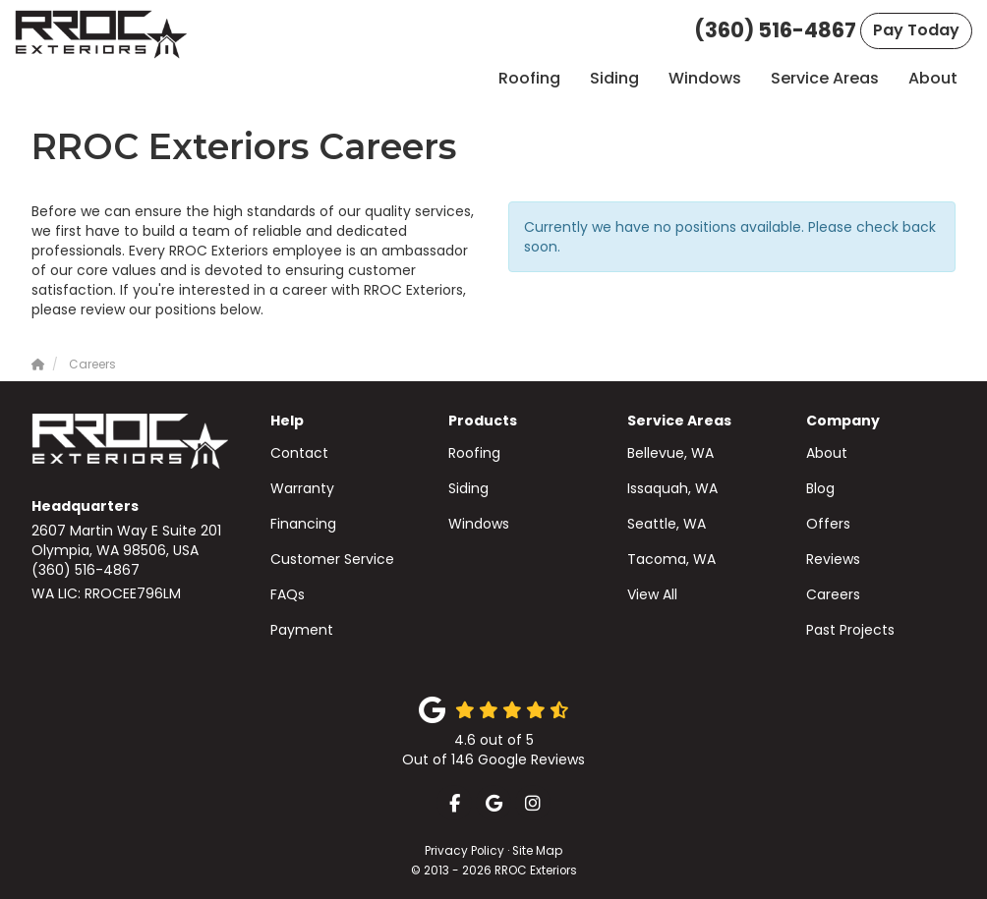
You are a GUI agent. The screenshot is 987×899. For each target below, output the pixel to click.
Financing (303, 524)
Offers (828, 524)
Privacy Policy (464, 851)
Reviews (833, 559)
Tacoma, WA (671, 559)
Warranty (302, 488)
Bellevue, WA (670, 453)
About (826, 453)
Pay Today (916, 30)
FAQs (287, 594)
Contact (299, 453)
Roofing (474, 453)
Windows (478, 524)
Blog (820, 488)
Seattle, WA (666, 524)
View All (652, 594)
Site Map (537, 851)
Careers (833, 594)
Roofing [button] (529, 78)
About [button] (933, 78)
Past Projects (850, 630)
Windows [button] (704, 78)
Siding (468, 488)
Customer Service (332, 559)
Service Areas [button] (825, 78)
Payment (301, 630)
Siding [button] (614, 78)
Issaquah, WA (672, 488)
